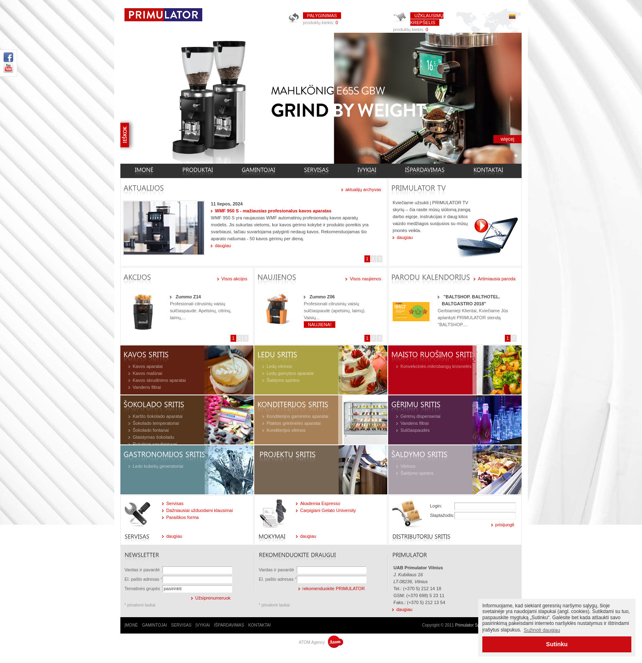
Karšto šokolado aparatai (158, 416)
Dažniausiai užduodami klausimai (199, 510)
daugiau (223, 245)
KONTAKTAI (259, 625)
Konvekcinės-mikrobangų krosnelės (436, 366)
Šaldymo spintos (283, 380)
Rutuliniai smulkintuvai (155, 444)
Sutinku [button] (557, 644)
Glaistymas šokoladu (153, 437)
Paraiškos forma (182, 517)
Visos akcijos (234, 278)
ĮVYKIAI (203, 625)
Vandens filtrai (147, 387)
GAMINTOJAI (154, 625)
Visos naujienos (365, 278)
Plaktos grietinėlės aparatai (294, 423)
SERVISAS (181, 625)
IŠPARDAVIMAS (229, 625)
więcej (507, 139)
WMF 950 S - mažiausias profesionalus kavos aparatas (273, 210)
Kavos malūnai (147, 373)
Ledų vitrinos (279, 366)
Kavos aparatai (148, 366)
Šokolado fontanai (151, 430)
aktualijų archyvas (363, 189)
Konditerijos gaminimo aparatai (297, 416)
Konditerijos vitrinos (286, 430)
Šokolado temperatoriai (156, 423)
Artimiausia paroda (496, 278)
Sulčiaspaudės (415, 430)
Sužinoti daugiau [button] (542, 630)
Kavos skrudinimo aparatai (159, 380)
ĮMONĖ (131, 625)
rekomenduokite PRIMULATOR (334, 588)
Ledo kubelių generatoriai (158, 466)
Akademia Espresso (320, 503)
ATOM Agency (321, 642)
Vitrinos (407, 466)
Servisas (174, 503)
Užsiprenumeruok (213, 597)
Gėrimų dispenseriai (420, 416)
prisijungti (504, 524)
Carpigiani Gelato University (328, 510)
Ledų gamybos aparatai (290, 373)
